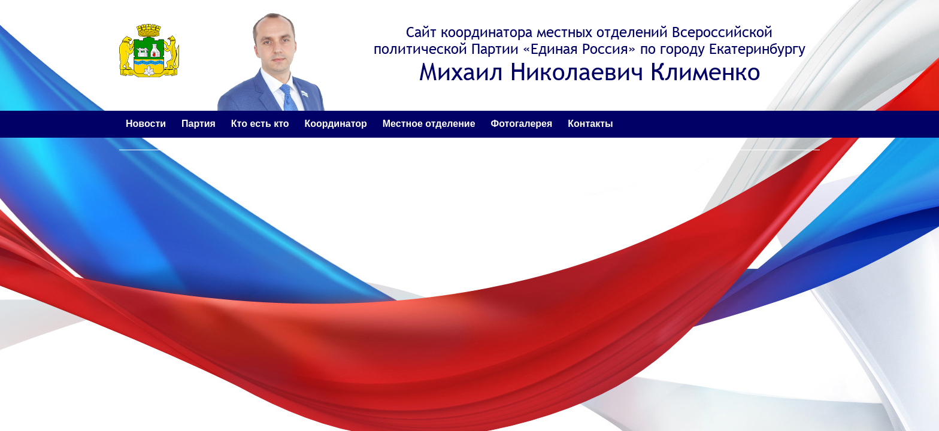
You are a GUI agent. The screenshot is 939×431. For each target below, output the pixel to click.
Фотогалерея (522, 124)
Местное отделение (429, 124)
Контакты (590, 124)
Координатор (335, 124)
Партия (198, 124)
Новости (146, 124)
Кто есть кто (260, 124)
